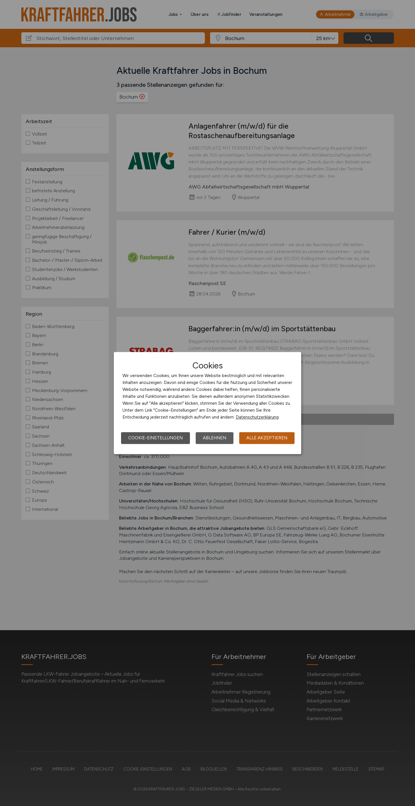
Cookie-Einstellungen (155, 437)
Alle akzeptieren (266, 437)
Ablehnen (214, 437)
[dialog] (207, 403)
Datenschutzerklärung (257, 417)
